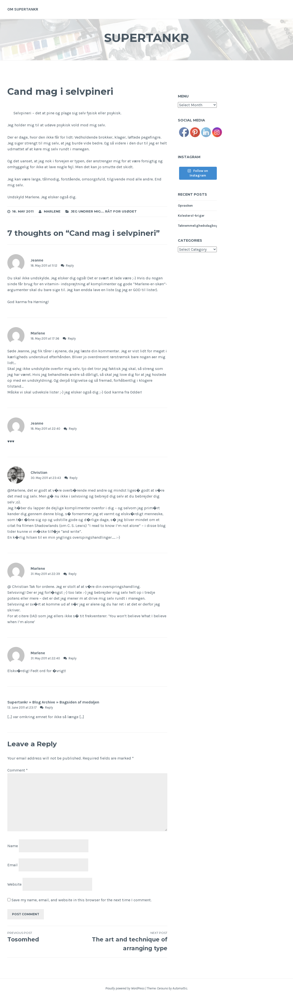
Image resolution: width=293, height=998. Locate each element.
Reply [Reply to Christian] (73, 478)
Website (14, 884)
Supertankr (146, 37)
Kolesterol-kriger (191, 215)
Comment (17, 770)
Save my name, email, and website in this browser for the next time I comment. (81, 900)
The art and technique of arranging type (127, 941)
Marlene (52, 211)
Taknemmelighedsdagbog (198, 225)
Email (12, 865)
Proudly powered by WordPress (125, 988)
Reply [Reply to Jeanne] (70, 265)
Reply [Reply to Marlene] (72, 338)
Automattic (179, 988)
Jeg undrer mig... (87, 211)
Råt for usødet (121, 211)
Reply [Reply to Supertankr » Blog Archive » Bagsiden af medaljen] (49, 707)
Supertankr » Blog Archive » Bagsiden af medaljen (53, 702)
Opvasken (185, 205)
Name (12, 845)
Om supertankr (22, 9)
